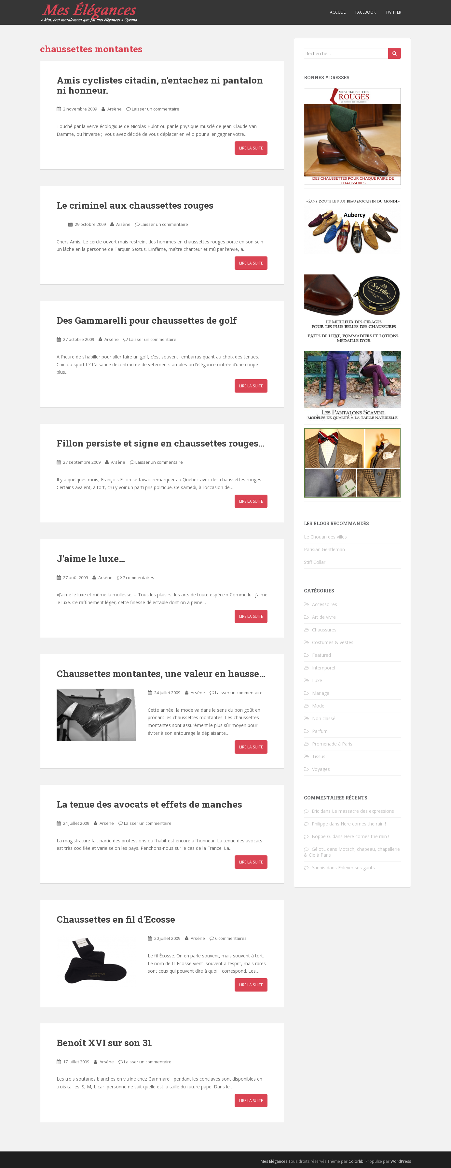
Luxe (317, 680)
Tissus (318, 756)
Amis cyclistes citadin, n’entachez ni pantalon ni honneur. (160, 85)
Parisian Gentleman (324, 549)
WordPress (400, 1161)
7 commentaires (138, 577)
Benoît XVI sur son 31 (104, 1043)
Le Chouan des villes (325, 537)
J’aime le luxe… (91, 558)
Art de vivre (324, 617)
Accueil (338, 12)
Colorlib (355, 1161)
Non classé (323, 718)
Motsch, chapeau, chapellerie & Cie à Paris (352, 852)
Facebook (365, 12)
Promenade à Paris (332, 744)
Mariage (320, 693)
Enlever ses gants (356, 867)
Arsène (114, 109)
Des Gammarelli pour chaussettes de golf (147, 320)
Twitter (393, 12)
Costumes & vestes (332, 642)
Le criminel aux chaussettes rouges (135, 205)
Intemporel (323, 668)
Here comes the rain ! (363, 824)
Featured (321, 655)
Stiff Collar (314, 562)
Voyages (321, 769)
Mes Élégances (274, 1161)
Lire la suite (251, 148)
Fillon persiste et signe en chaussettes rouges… (161, 443)
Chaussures (324, 630)
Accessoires (324, 604)
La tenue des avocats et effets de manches (149, 804)
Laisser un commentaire (155, 109)
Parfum (320, 731)
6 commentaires (231, 938)
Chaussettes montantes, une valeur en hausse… (161, 674)
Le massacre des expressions (363, 811)
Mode (318, 706)
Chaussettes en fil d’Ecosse (116, 919)
